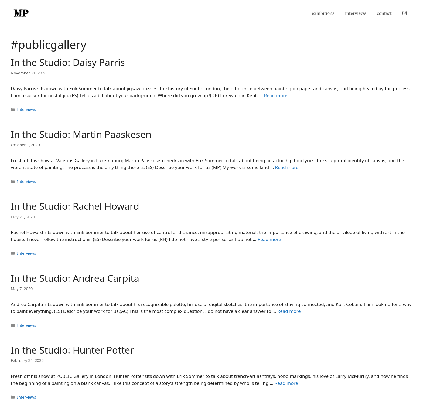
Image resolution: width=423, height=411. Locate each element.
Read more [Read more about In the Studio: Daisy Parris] (275, 95)
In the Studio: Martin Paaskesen (81, 134)
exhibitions (323, 13)
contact (384, 13)
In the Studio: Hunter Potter (72, 350)
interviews (355, 13)
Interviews (26, 109)
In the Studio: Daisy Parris (68, 62)
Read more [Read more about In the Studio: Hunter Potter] (286, 383)
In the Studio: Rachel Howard (75, 206)
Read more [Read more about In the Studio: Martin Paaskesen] (287, 167)
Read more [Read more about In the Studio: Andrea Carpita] (289, 311)
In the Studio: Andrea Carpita (75, 278)
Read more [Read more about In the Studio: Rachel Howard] (269, 239)
